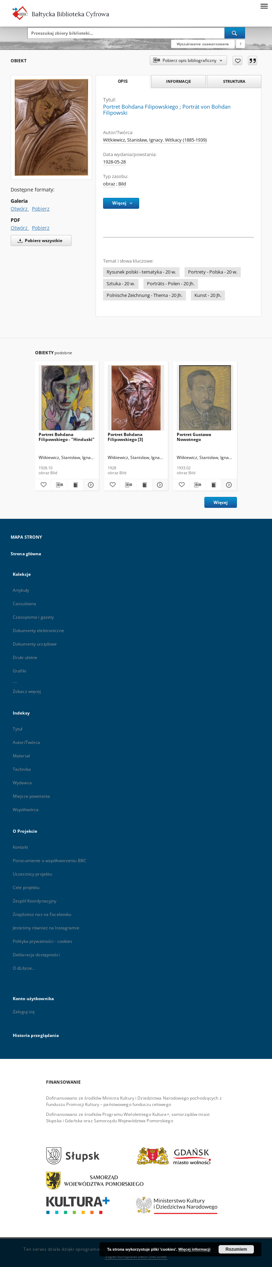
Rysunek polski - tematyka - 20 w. (141, 272)
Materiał (21, 756)
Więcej (221, 502)
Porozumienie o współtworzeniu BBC (49, 861)
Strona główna (26, 554)
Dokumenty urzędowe (35, 644)
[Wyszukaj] (235, 33)
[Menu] (263, 5)
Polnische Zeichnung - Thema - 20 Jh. (144, 295)
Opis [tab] (123, 81)
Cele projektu (26, 887)
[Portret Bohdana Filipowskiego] (51, 127)
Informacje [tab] (178, 81)
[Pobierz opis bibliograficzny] (59, 484)
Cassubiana (24, 604)
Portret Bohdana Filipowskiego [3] (125, 436)
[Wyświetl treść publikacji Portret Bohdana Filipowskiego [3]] (144, 484)
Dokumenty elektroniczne (38, 630)
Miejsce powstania (31, 796)
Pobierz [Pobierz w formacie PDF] (41, 227)
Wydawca (22, 783)
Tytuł (18, 729)
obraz (109, 184)
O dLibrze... (24, 968)
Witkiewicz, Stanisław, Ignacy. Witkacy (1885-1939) (155, 140)
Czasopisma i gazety (33, 617)
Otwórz (20, 208)
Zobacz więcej (27, 691)
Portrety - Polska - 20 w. (212, 272)
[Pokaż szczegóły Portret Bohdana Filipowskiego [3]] (159, 484)
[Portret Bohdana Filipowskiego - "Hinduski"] (67, 399)
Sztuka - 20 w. (121, 284)
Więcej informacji (194, 1249)
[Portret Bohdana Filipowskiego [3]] (136, 399)
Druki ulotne (25, 657)
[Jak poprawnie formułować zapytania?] (240, 44)
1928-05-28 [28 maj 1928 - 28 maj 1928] (114, 162)
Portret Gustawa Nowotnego (194, 436)
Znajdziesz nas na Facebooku (42, 914)
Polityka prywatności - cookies (43, 941)
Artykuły (21, 590)
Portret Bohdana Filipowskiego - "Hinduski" (67, 436)
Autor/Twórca (26, 742)
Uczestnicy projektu (32, 874)
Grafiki (19, 671)
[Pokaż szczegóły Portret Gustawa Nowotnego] (228, 484)
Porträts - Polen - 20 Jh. (170, 284)
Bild (122, 184)
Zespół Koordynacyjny (34, 901)
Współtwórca (26, 810)
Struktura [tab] (234, 81)
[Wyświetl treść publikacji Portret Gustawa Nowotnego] (213, 484)
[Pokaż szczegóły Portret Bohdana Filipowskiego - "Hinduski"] (90, 484)
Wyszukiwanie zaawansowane (203, 43)
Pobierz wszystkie (38, 240)
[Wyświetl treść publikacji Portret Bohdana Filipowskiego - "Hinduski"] (75, 484)
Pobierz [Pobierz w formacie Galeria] (41, 208)
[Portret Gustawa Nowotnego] (205, 399)
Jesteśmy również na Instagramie (46, 928)
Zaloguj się (24, 1012)
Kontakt (20, 847)
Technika (22, 769)
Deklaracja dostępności (36, 955)
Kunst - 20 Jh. (207, 295)
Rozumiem (236, 1249)
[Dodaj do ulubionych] (237, 60)
